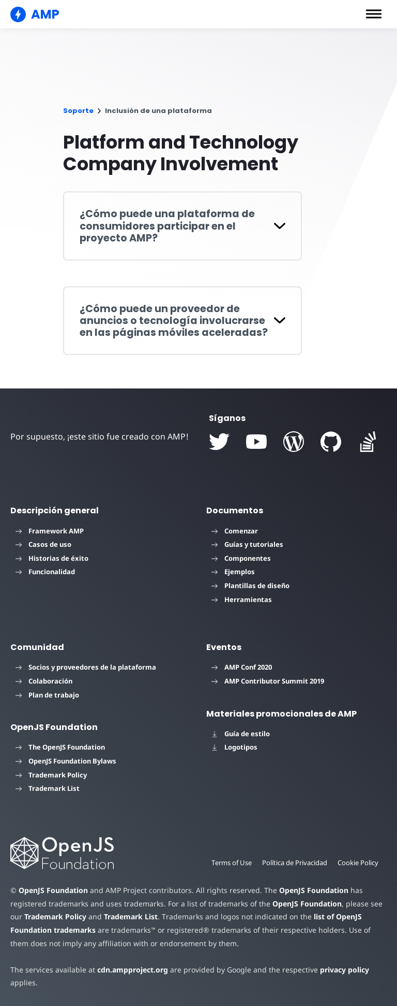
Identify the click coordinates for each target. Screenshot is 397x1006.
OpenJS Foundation (52, 890)
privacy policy (336, 970)
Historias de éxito (52, 558)
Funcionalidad (45, 571)
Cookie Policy (357, 862)
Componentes (241, 558)
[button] (373, 14)
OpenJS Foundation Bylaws (66, 761)
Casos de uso (43, 544)
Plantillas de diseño (250, 585)
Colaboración (44, 681)
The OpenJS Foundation (60, 747)
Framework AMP (50, 531)
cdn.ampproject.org (129, 970)
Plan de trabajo (47, 695)
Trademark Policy (51, 775)
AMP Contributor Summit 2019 (267, 681)
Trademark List (48, 788)
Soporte (78, 111)
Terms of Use (228, 862)
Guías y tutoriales (247, 544)
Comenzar (234, 531)
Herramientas (241, 599)
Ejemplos (233, 571)
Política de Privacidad (292, 862)
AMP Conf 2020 (241, 667)
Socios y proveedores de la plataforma (86, 667)
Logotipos (234, 747)
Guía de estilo (240, 733)
